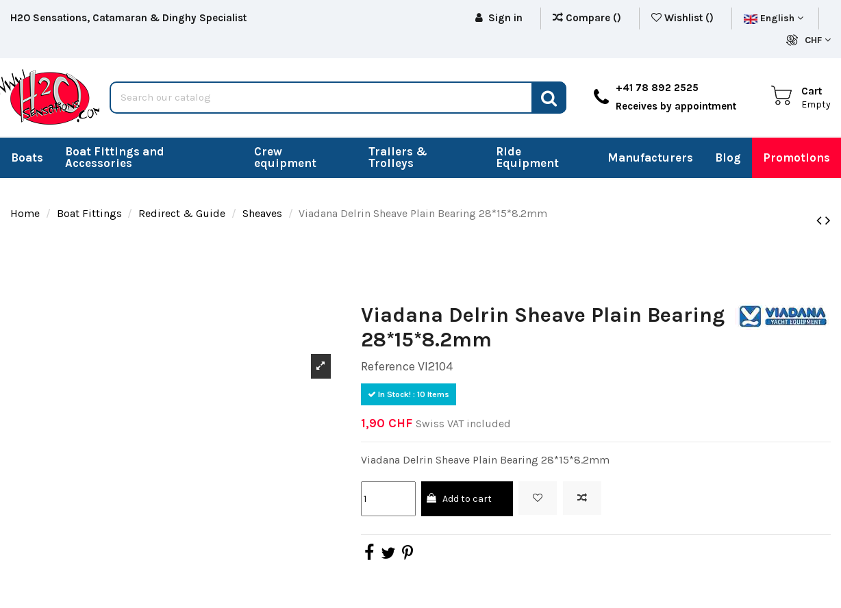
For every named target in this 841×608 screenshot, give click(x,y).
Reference (388, 366)
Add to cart (458, 499)
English (773, 18)
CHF (818, 40)
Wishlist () (683, 18)
